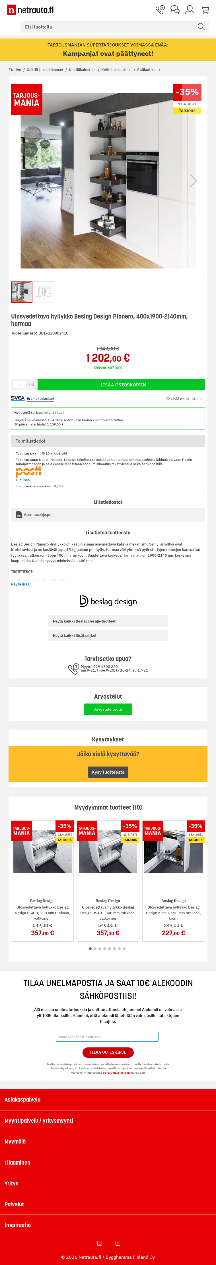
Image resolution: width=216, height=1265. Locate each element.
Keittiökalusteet (83, 69)
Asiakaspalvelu (22, 1099)
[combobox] (114, 27)
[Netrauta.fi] (30, 10)
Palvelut (14, 1204)
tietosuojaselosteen (116, 1073)
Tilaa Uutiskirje (108, 1052)
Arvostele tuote (108, 709)
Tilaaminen (17, 1162)
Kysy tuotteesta (108, 772)
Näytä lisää (20, 584)
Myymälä (15, 1141)
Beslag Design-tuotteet (84, 621)
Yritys (11, 1183)
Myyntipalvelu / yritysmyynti (39, 1120)
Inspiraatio (18, 1225)
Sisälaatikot (147, 69)
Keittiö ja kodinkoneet (45, 69)
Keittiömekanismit (117, 69)
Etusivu (15, 69)
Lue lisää (23, 480)
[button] (193, 181)
